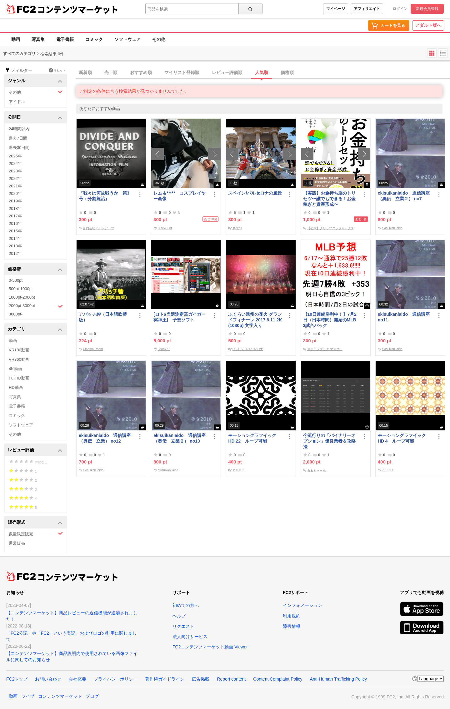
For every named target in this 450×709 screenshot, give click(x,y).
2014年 (15, 238)
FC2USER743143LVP (247, 349)
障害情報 (291, 626)
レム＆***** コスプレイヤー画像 (179, 196)
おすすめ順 (141, 72)
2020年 (15, 193)
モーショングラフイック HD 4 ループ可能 (405, 438)
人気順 (261, 72)
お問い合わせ (48, 679)
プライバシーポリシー (116, 679)
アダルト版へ (428, 25)
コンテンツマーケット (77, 9)
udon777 (164, 349)
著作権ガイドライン (164, 679)
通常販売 (17, 543)
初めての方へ (185, 605)
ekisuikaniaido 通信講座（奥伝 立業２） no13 (179, 438)
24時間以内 (19, 128)
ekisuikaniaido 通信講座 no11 (404, 317)
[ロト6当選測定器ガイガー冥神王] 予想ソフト (179, 317)
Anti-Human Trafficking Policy (338, 679)
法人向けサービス (190, 636)
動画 (15, 39)
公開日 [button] (35, 118)
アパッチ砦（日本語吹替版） (103, 317)
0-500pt (15, 280)
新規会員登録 (427, 9)
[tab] (263, 73)
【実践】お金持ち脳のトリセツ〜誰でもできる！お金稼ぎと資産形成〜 (329, 199)
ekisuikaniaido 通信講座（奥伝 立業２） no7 (404, 196)
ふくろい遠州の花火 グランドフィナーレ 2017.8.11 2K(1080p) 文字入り (255, 320)
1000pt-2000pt (22, 297)
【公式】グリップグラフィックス (330, 228)
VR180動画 (19, 350)
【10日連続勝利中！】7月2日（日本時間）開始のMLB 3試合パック (330, 320)
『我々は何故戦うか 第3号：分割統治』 (104, 196)
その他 (158, 39)
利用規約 (291, 615)
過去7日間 (18, 138)
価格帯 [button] (35, 269)
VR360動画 (19, 359)
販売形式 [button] (35, 523)
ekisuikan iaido (392, 228)
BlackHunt (165, 228)
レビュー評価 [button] (35, 450)
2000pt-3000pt (36, 306)
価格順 (287, 72)
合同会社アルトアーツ (98, 228)
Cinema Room (93, 349)
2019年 (15, 201)
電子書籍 (65, 39)
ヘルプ (179, 615)
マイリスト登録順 (181, 72)
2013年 (15, 246)
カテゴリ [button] (35, 329)
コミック (94, 39)
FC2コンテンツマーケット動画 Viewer (210, 646)
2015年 (15, 231)
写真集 (38, 39)
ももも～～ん (316, 470)
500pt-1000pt (21, 288)
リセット (57, 70)
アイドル (17, 101)
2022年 (15, 178)
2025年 (15, 156)
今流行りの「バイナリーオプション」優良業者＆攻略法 (329, 441)
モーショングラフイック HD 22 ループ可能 (255, 438)
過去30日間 (19, 147)
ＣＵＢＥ (238, 470)
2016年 (15, 223)
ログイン (400, 9)
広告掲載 (200, 679)
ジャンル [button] (35, 81)
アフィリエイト (367, 9)
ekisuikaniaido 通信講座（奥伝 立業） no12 (105, 438)
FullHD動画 (19, 378)
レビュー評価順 (227, 72)
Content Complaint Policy (277, 679)
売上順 (111, 72)
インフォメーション (302, 605)
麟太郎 (237, 228)
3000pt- (15, 314)
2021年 (15, 186)
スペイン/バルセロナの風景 (255, 193)
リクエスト (183, 626)
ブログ (92, 696)
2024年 (15, 163)
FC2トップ (17, 679)
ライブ (27, 696)
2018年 (15, 208)
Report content (231, 679)
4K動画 (15, 368)
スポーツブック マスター (324, 349)
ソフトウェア (127, 39)
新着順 (85, 72)
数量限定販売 (36, 533)
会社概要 (77, 679)
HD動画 (16, 387)
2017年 (15, 216)
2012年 (15, 253)
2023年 (15, 171)
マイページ (335, 9)
